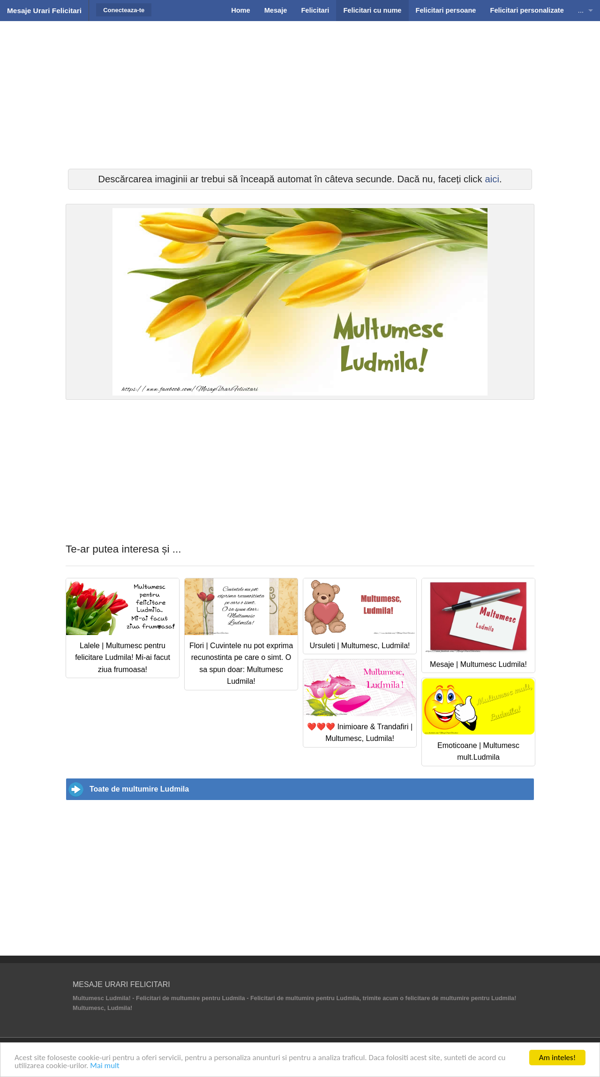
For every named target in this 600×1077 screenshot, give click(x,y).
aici (492, 179)
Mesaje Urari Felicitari (44, 11)
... (581, 10)
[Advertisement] (300, 93)
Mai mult (105, 1065)
